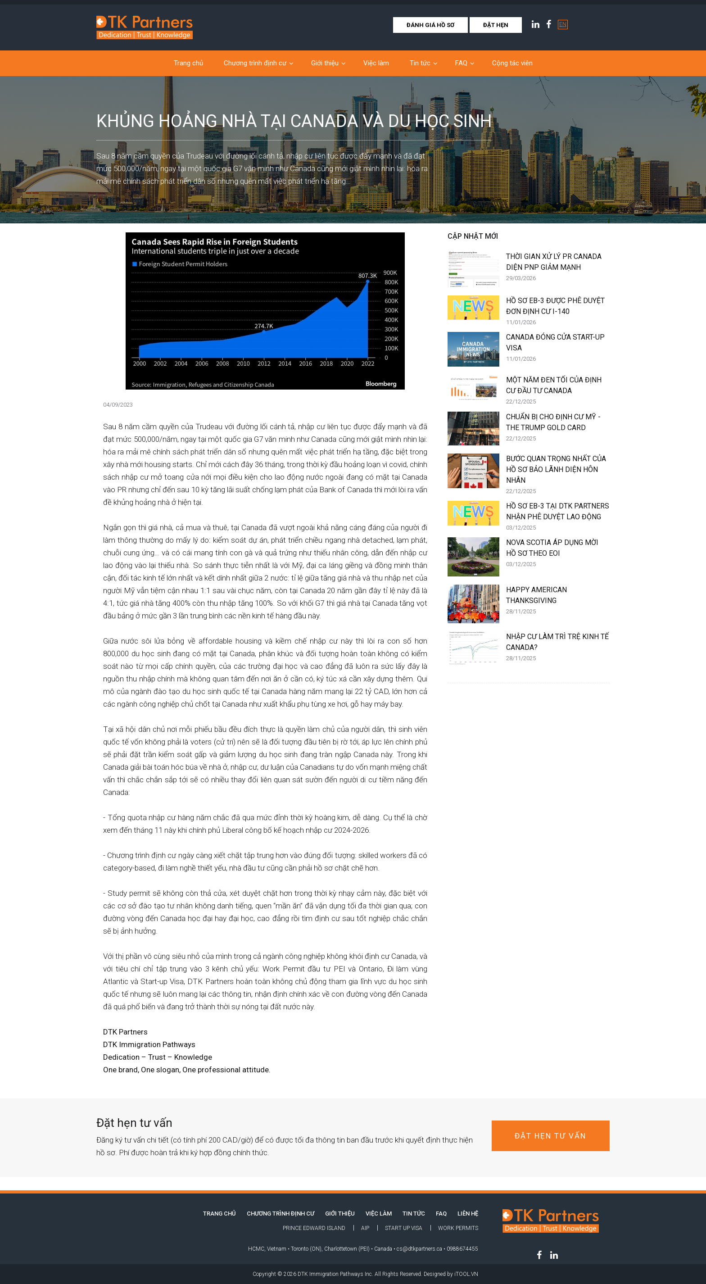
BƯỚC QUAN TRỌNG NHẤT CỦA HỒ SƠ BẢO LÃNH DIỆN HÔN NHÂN (558, 475)
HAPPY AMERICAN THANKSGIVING (558, 601)
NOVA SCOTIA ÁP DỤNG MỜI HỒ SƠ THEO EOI (558, 554)
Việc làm (376, 63)
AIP (365, 1228)
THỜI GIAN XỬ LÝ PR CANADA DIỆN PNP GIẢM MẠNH (558, 268)
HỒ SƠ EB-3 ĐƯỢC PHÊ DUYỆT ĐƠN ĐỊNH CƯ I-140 (558, 312)
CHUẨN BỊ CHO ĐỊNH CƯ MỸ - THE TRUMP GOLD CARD (558, 428)
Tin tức (420, 63)
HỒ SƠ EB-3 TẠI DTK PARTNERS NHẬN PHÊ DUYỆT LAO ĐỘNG (558, 517)
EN (562, 24)
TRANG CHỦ (219, 1213)
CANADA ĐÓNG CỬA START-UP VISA (558, 348)
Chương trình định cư (255, 63)
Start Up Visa (403, 1228)
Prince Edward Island (314, 1228)
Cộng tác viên (512, 63)
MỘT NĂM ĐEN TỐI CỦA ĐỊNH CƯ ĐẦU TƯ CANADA (558, 391)
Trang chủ (188, 63)
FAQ (461, 63)
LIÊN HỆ (467, 1213)
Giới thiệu (325, 63)
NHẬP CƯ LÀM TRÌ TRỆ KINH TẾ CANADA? (558, 648)
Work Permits (458, 1228)
